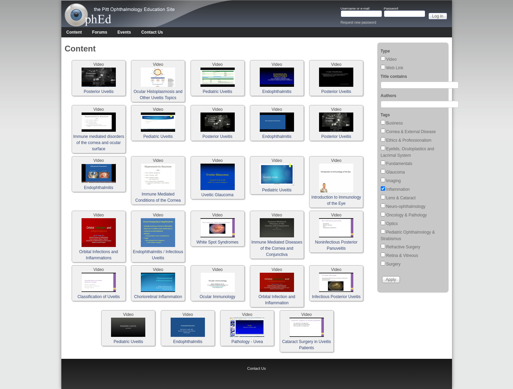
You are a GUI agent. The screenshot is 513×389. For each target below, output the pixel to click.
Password (391, 8)
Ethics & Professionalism (408, 140)
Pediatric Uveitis (217, 91)
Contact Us (152, 32)
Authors (388, 95)
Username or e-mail (355, 8)
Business (394, 123)
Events (124, 32)
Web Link (394, 68)
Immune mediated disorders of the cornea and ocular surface (98, 142)
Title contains (394, 76)
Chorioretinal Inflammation (158, 296)
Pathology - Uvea (247, 341)
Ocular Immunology (217, 296)
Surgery (393, 264)
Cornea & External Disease (411, 131)
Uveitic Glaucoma (217, 194)
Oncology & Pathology (406, 215)
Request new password (358, 22)
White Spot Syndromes (217, 242)
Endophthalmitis (276, 91)
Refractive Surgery (403, 247)
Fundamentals (399, 163)
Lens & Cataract (401, 198)
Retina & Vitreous (402, 255)
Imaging (393, 180)
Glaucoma (395, 172)
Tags (385, 115)
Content (74, 32)
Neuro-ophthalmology (406, 206)
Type (385, 51)
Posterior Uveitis (98, 91)
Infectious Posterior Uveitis (336, 296)
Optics (392, 223)
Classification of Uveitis (98, 296)
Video (391, 59)
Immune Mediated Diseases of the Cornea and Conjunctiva (276, 248)
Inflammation (398, 189)
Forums (99, 32)
